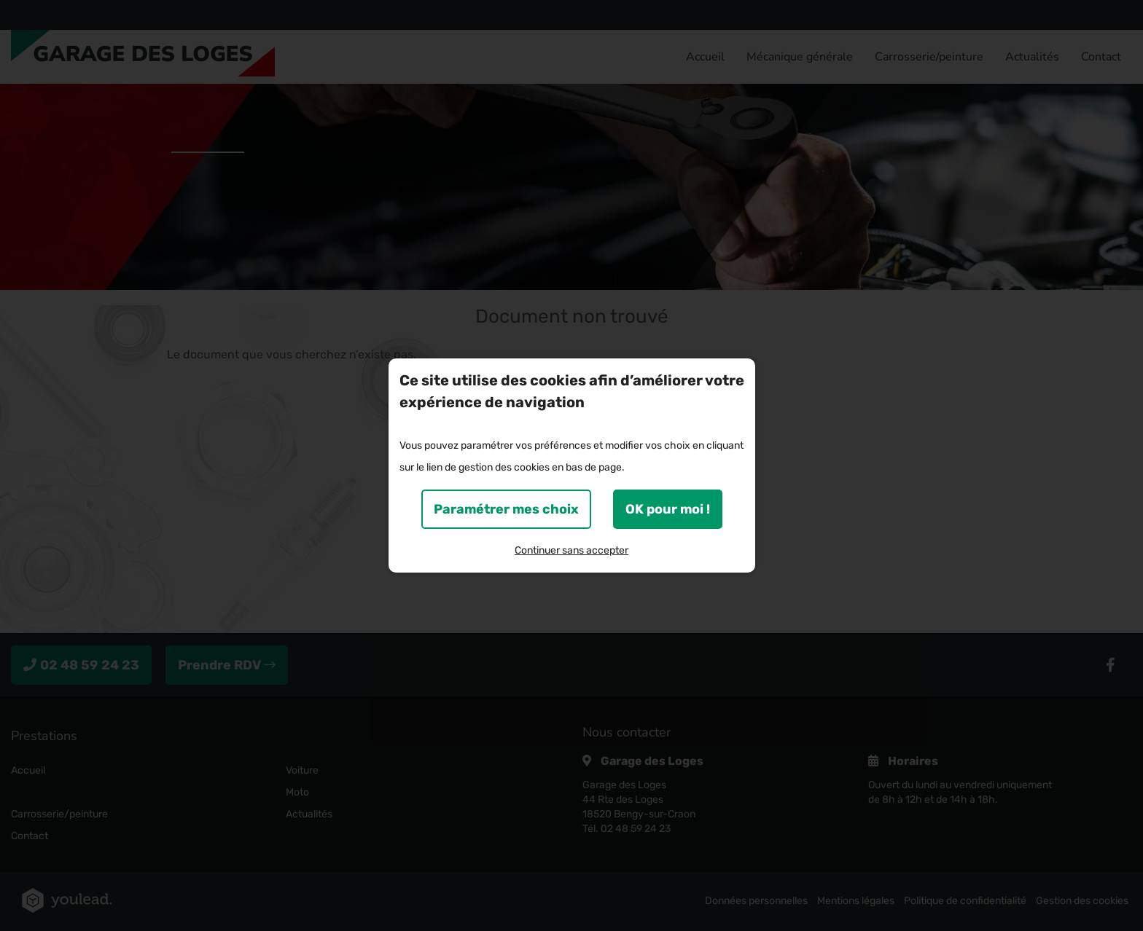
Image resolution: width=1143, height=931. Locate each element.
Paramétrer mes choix (506, 509)
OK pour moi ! (667, 509)
